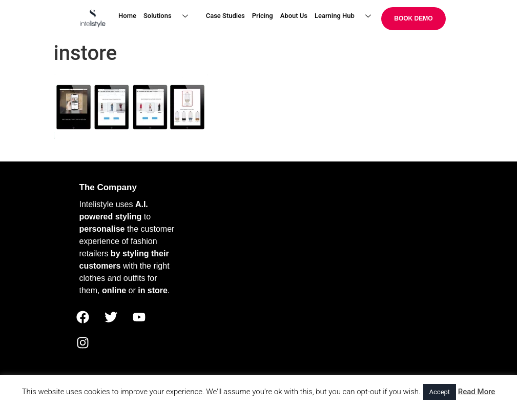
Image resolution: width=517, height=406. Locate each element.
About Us (293, 15)
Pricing (262, 15)
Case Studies (225, 15)
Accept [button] (439, 392)
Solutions (169, 16)
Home (127, 15)
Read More (476, 391)
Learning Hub (347, 16)
